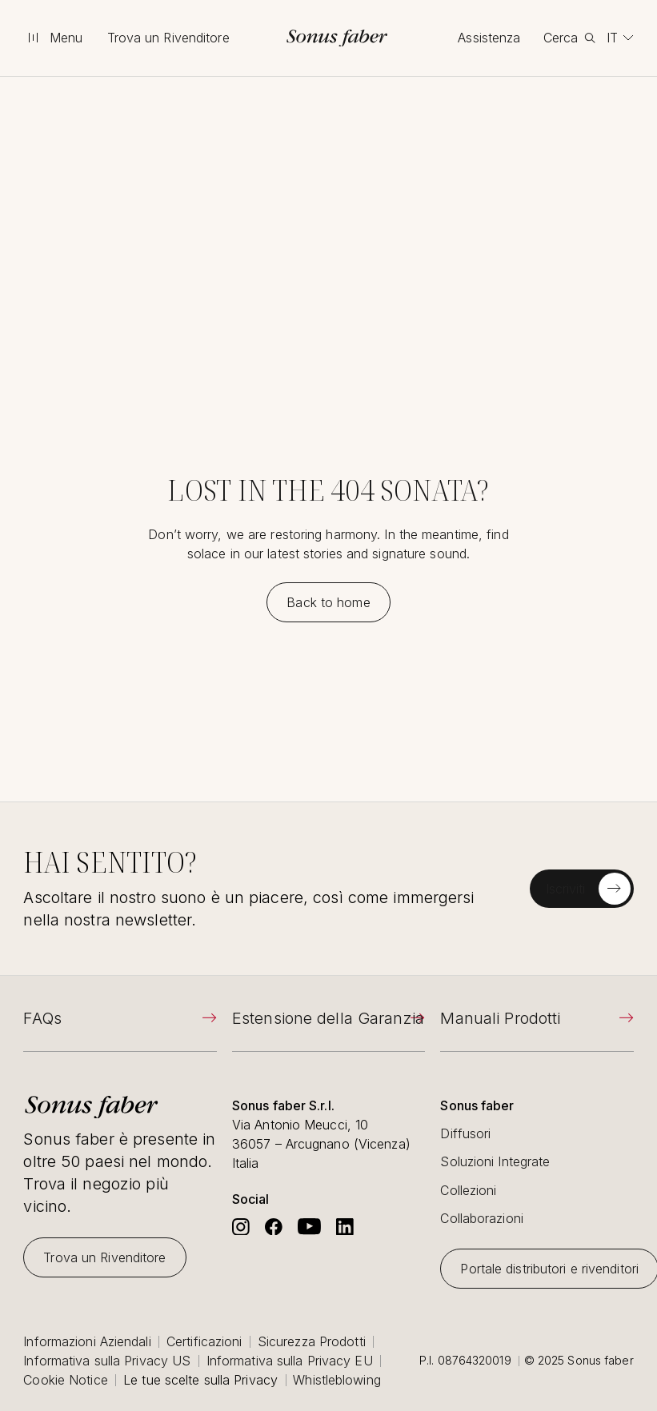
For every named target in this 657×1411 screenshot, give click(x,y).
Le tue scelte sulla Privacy (200, 1380)
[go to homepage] (336, 38)
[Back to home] (328, 602)
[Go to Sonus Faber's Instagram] (241, 1227)
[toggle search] (569, 37)
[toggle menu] (53, 37)
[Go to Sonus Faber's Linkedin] (345, 1227)
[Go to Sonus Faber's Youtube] (309, 1227)
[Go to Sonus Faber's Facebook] (273, 1227)
